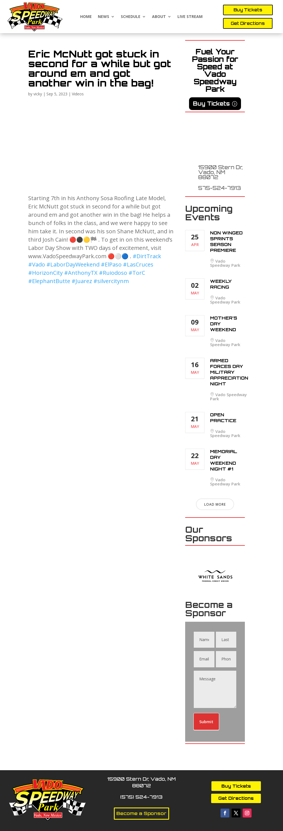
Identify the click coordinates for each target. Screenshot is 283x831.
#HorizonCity (45, 272)
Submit (206, 721)
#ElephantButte (49, 281)
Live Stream (190, 16)
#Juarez (82, 281)
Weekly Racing (221, 284)
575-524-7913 (219, 188)
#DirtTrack (147, 256)
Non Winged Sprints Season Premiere (226, 241)
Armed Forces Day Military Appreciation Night (229, 372)
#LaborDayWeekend (72, 264)
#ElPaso (111, 264)
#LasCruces (138, 264)
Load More (215, 504)
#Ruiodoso (113, 272)
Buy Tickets (248, 9)
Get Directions (248, 23)
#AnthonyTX (81, 272)
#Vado (36, 264)
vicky (37, 93)
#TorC (137, 272)
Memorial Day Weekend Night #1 (223, 460)
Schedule (130, 16)
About (159, 16)
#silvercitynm (111, 281)
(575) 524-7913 (141, 797)
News (103, 16)
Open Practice (223, 417)
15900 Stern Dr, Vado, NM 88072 (220, 172)
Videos (78, 93)
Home (86, 16)
